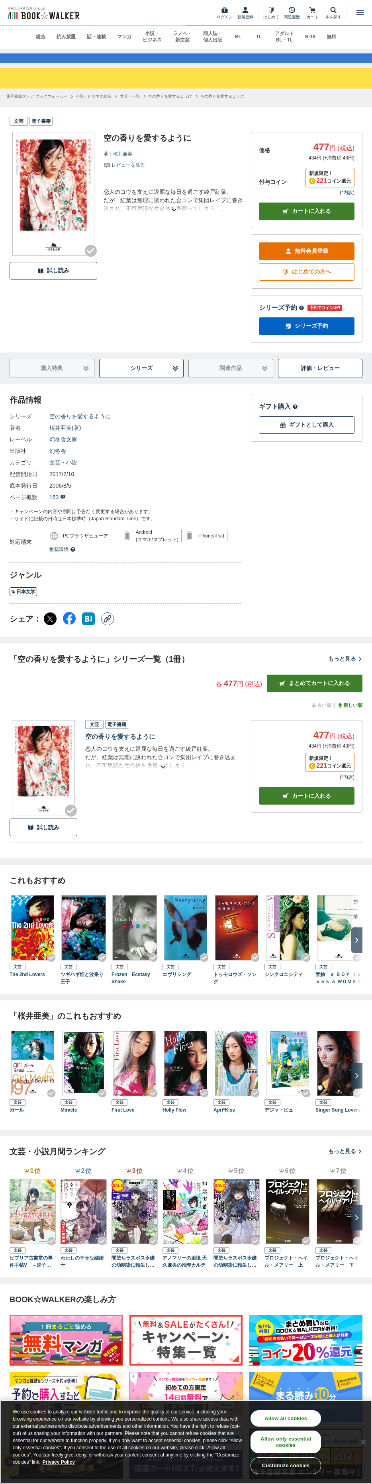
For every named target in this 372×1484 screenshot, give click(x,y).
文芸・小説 (63, 473)
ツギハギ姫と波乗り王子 (82, 989)
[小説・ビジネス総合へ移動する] (94, 107)
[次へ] (356, 951)
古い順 (321, 716)
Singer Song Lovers (337, 1121)
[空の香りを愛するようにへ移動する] (170, 107)
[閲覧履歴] (292, 13)
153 (57, 508)
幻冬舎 (57, 462)
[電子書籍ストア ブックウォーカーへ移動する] (36, 107)
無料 (331, 36)
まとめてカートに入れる (314, 694)
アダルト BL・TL (284, 37)
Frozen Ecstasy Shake (133, 989)
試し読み (53, 281)
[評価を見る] (124, 176)
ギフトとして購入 (307, 436)
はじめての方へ (306, 282)
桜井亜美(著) (65, 439)
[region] (186, 1442)
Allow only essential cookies (285, 1442)
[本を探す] (333, 13)
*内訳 (347, 204)
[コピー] (107, 630)
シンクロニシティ (283, 985)
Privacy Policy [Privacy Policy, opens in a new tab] (59, 1462)
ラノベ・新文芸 (182, 37)
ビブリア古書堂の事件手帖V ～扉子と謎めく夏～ (33, 1273)
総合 (40, 36)
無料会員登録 (306, 262)
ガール (17, 1121)
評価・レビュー (320, 379)
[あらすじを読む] (174, 211)
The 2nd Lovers (27, 985)
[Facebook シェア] (69, 630)
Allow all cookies (285, 1418)
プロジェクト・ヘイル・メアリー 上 (285, 1272)
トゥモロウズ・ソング (234, 989)
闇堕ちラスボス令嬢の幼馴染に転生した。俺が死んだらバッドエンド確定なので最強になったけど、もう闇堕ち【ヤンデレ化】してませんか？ (133, 1273)
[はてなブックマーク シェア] (88, 630)
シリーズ (154, 379)
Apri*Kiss (224, 1121)
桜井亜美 (122, 165)
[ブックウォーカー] (42, 13)
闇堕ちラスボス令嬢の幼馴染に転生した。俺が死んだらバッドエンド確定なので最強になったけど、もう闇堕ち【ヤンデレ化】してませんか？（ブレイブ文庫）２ (234, 1273)
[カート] (313, 13)
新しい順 (349, 716)
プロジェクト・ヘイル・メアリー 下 (336, 1272)
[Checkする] (90, 262)
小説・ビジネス (152, 37)
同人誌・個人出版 (212, 37)
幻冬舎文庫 (63, 450)
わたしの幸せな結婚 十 (84, 1272)
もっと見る (345, 670)
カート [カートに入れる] (306, 807)
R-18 (310, 36)
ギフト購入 (278, 417)
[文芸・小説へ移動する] (130, 107)
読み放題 (66, 36)
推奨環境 (62, 560)
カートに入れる (306, 222)
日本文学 (23, 603)
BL (238, 36)
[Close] (363, 1442)
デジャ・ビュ (278, 1121)
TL (259, 36)
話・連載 (96, 36)
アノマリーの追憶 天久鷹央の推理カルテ (185, 1272)
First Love (123, 1121)
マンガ (124, 36)
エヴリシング (177, 985)
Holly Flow (174, 1121)
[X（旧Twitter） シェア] (50, 630)
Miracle (69, 1121)
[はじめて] (271, 13)
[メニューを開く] (360, 13)
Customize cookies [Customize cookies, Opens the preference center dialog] (286, 1465)
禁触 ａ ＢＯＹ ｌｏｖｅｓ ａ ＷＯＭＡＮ (338, 989)
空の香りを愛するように (80, 427)
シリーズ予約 (281, 318)
